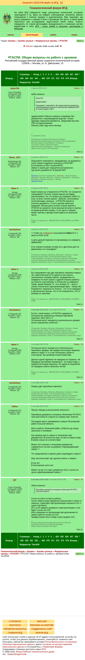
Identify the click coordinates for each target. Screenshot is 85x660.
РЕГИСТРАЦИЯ (32, 35)
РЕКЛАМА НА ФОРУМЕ (41, 625)
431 (31, 78)
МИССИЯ (42, 621)
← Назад (35, 74)
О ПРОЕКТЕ (15, 621)
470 (48, 78)
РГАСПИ (63, 41)
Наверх (77, 88)
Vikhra (15, 406)
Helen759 (14, 88)
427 (71, 74)
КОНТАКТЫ (15, 625)
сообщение (48, 233)
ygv (15, 480)
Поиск (74, 35)
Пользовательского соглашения (60, 642)
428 (76, 74)
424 (57, 74)
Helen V (14, 188)
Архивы (12, 41)
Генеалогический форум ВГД (48, 8)
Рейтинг (29, 46)
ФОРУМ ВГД (42, 633)
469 (43, 78)
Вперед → (10, 78)
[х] (61, 2)
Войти (53, 35)
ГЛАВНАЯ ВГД (15, 633)
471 (52, 78)
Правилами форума (53, 647)
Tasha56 (35, 82)
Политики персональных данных (18, 644)
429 (22, 78)
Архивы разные (25, 41)
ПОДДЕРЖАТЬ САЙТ (41, 629)
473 (62, 78)
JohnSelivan (15, 229)
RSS (44, 649)
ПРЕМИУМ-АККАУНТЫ (15, 629)
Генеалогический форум (13, 551)
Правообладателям (16, 654)
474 (67, 78)
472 (57, 78)
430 (26, 78)
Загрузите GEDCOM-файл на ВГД (40, 2)
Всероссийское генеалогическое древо (35, 651)
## (82, 88)
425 (62, 74)
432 (36, 78)
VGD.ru (10, 35)
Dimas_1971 (14, 157)
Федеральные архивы (46, 41)
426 (66, 74)
